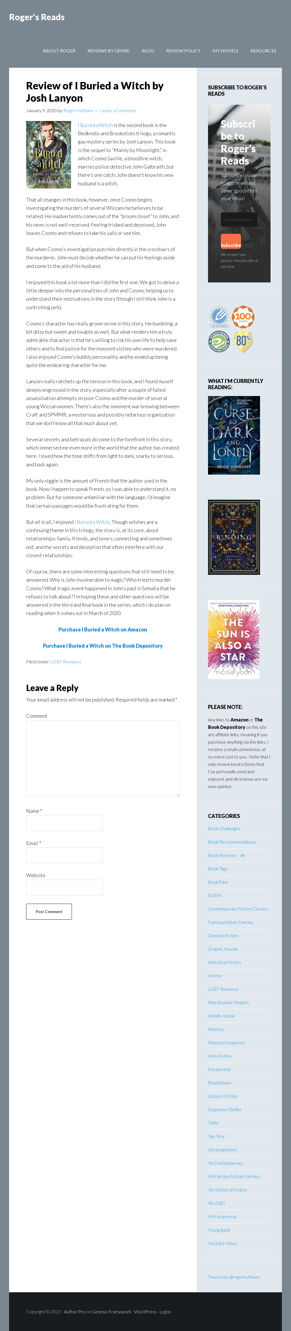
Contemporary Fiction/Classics (238, 908)
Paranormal (219, 1069)
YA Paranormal (222, 1216)
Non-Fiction (219, 1056)
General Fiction (223, 935)
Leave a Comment (118, 110)
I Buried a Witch (95, 125)
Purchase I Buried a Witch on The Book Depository (103, 646)
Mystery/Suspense (226, 1042)
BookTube (218, 882)
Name (34, 811)
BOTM (214, 895)
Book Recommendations (232, 841)
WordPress (145, 1311)
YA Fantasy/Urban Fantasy (233, 1176)
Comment (36, 716)
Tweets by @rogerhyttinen (233, 1276)
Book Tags (218, 868)
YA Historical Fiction (227, 1189)
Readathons (219, 1082)
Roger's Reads (37, 17)
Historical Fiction (224, 962)
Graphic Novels (223, 948)
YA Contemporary (225, 1163)
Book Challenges (224, 828)
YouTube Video (222, 1243)
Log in (165, 1311)
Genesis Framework (111, 1311)
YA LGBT (216, 1203)
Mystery (216, 1029)
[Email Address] (239, 219)
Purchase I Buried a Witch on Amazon (103, 629)
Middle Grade (221, 1015)
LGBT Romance (66, 661)
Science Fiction (223, 1096)
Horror (215, 975)
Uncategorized (222, 1149)
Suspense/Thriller (225, 1109)
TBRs (213, 1122)
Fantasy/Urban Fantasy (230, 922)
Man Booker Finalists (228, 1002)
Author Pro (74, 1311)
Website (35, 875)
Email (33, 843)
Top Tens (216, 1136)
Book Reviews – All (226, 855)
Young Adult (219, 1229)
